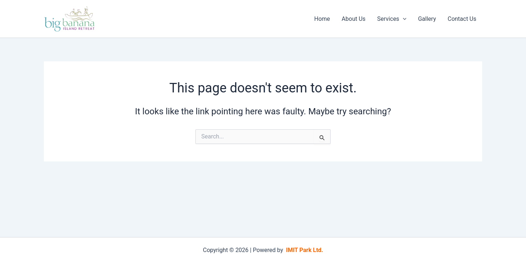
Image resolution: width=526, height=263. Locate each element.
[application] (403, 19)
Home (322, 18)
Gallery (427, 18)
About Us (353, 18)
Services (392, 19)
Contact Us (461, 18)
